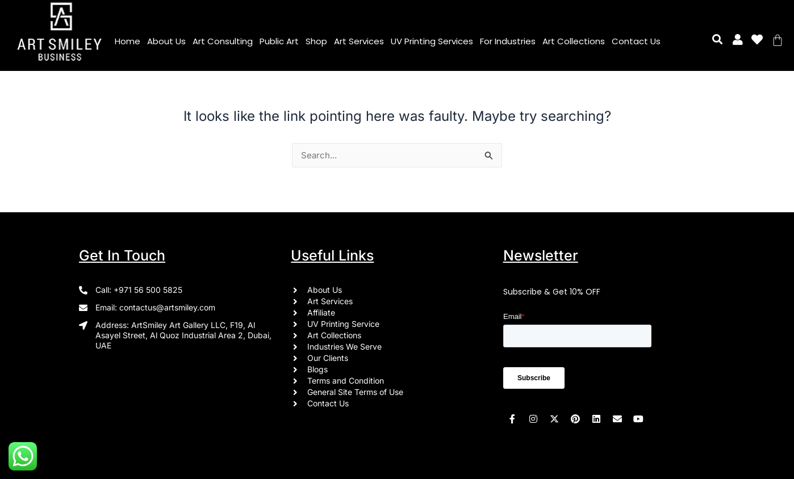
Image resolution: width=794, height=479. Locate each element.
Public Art (279, 41)
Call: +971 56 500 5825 (138, 290)
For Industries (508, 41)
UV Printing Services (432, 41)
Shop (316, 41)
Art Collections (573, 41)
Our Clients (327, 358)
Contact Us (636, 41)
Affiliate (321, 312)
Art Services (359, 41)
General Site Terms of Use (355, 392)
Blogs (317, 369)
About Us (166, 41)
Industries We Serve (344, 346)
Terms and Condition (345, 380)
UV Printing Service (343, 324)
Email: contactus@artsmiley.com (155, 307)
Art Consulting (223, 41)
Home (127, 41)
